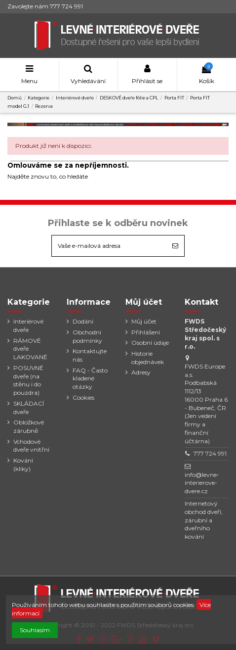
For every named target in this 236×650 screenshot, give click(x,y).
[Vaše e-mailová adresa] (109, 245)
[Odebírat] (175, 245)
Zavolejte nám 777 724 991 (45, 6)
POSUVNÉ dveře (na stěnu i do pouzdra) (28, 380)
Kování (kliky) (23, 464)
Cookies (83, 397)
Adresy (141, 372)
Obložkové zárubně (28, 426)
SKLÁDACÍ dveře (28, 408)
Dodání (83, 321)
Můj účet (144, 321)
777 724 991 (210, 453)
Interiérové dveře (28, 325)
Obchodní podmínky (87, 336)
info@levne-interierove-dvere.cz (202, 483)
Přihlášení (145, 332)
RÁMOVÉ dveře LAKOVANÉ (30, 349)
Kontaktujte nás (90, 355)
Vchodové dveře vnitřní (31, 446)
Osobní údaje (150, 342)
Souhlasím (35, 630)
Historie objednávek (147, 358)
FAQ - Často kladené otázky (90, 379)
